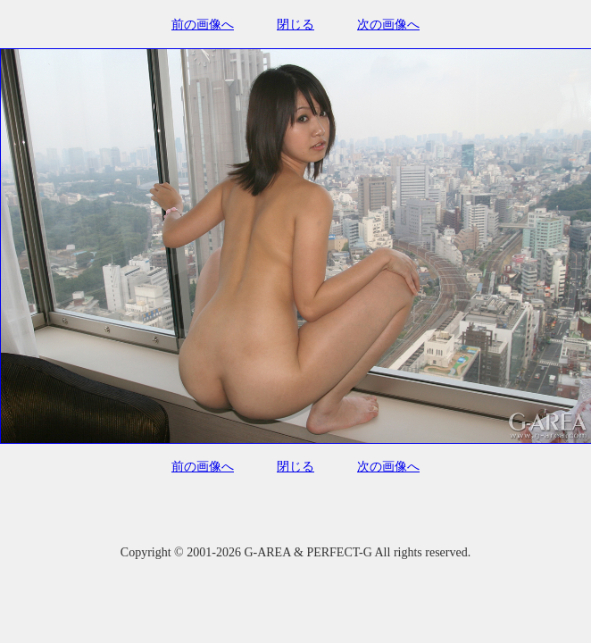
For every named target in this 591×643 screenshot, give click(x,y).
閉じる (295, 24)
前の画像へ (202, 24)
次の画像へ (388, 24)
